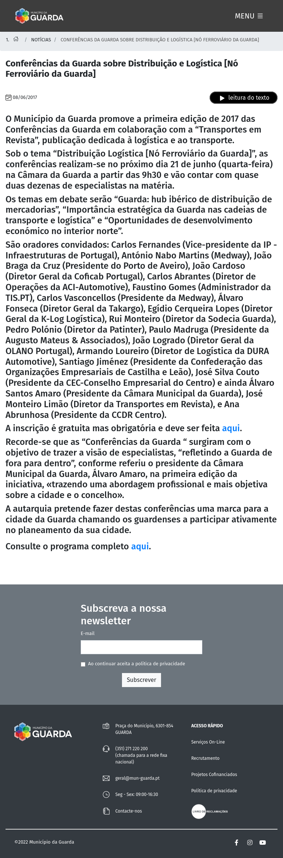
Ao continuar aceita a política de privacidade (136, 663)
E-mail (88, 633)
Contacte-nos (128, 811)
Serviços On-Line (208, 742)
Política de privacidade (214, 790)
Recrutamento (205, 758)
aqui (231, 428)
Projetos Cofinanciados (214, 774)
